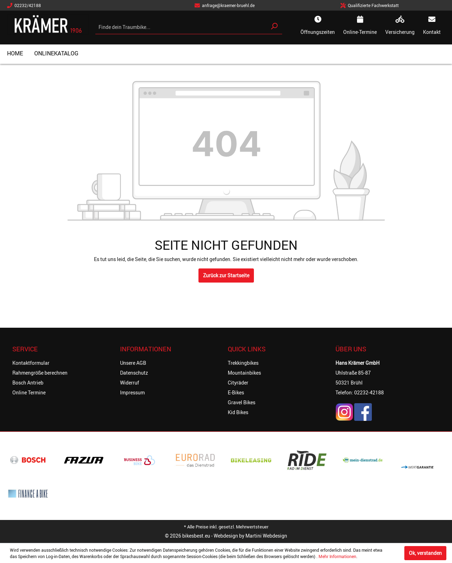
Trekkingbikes (243, 362)
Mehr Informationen (337, 556)
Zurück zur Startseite (226, 275)
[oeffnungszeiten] (317, 26)
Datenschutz (134, 372)
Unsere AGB (133, 362)
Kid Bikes (238, 412)
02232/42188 (24, 5)
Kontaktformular (30, 362)
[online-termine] (360, 26)
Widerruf (129, 382)
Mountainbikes (244, 372)
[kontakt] (432, 26)
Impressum (132, 392)
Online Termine (29, 392)
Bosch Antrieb (27, 382)
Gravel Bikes (241, 402)
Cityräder (238, 382)
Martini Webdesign (266, 535)
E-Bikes (236, 392)
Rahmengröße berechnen (39, 372)
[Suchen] (274, 26)
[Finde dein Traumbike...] (180, 27)
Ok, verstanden (425, 553)
